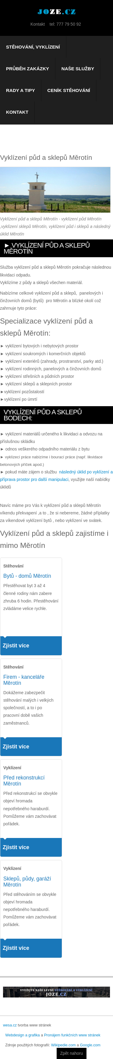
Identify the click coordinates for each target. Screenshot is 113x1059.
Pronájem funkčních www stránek (72, 1035)
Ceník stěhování (68, 90)
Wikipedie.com (63, 1045)
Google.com (90, 1045)
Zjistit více (16, 646)
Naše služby (77, 68)
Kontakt (17, 112)
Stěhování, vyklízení (33, 46)
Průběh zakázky (27, 68)
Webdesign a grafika (22, 1035)
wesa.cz (10, 1025)
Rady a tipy (20, 90)
